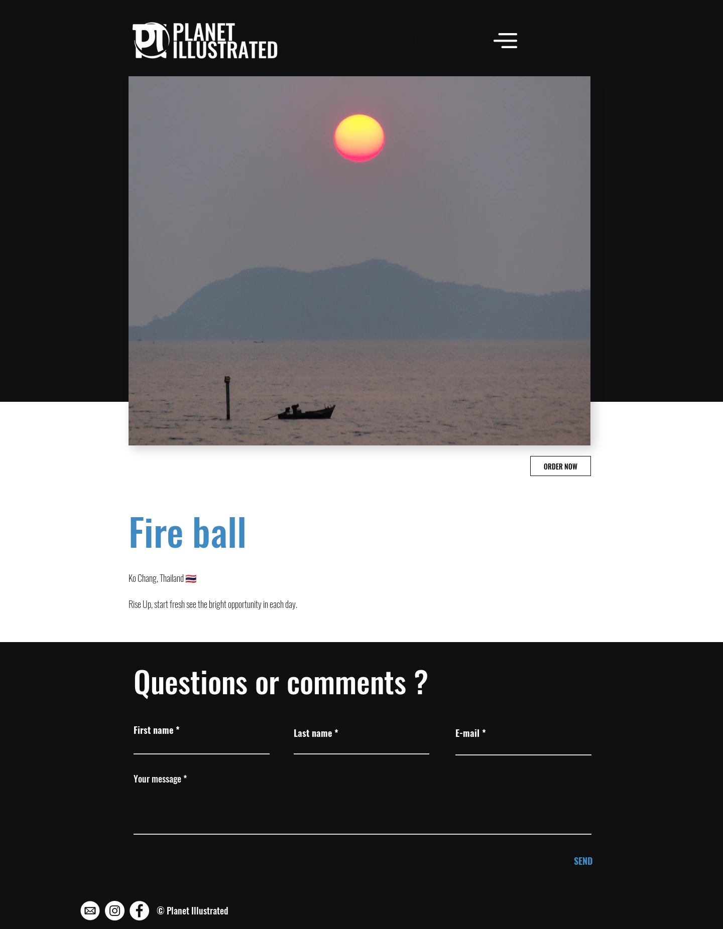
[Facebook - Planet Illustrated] (139, 910)
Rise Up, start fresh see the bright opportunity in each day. (213, 603)
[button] (505, 40)
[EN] (417, 40)
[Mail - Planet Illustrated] (90, 910)
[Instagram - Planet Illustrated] (115, 910)
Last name (313, 732)
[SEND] (559, 861)
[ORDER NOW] (560, 466)
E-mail (467, 732)
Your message (157, 778)
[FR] (401, 40)
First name (153, 729)
